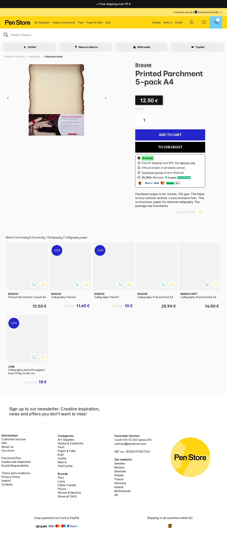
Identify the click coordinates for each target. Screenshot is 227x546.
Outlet (179, 22)
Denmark (120, 471)
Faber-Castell (67, 485)
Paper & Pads (95, 22)
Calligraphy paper (53, 56)
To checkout (170, 147)
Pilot (61, 477)
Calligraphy (34, 56)
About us (7, 447)
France (118, 479)
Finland (119, 475)
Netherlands (122, 491)
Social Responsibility (15, 465)
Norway (119, 467)
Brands (157, 22)
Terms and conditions (15, 473)
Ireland (118, 487)
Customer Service (13, 439)
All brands (143, 47)
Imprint (6, 480)
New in (168, 22)
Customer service (182, 12)
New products (88, 47)
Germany (120, 483)
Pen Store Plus (11, 458)
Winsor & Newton (69, 492)
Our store (7, 450)
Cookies (7, 484)
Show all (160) (67, 496)
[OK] (113, 34)
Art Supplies (42, 22)
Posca (62, 489)
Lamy (61, 481)
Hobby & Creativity (63, 22)
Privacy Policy (10, 477)
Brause (143, 65)
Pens (81, 22)
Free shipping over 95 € (113, 4)
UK (116, 495)
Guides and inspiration (16, 462)
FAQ (4, 443)
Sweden (119, 463)
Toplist (200, 47)
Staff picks (65, 466)
